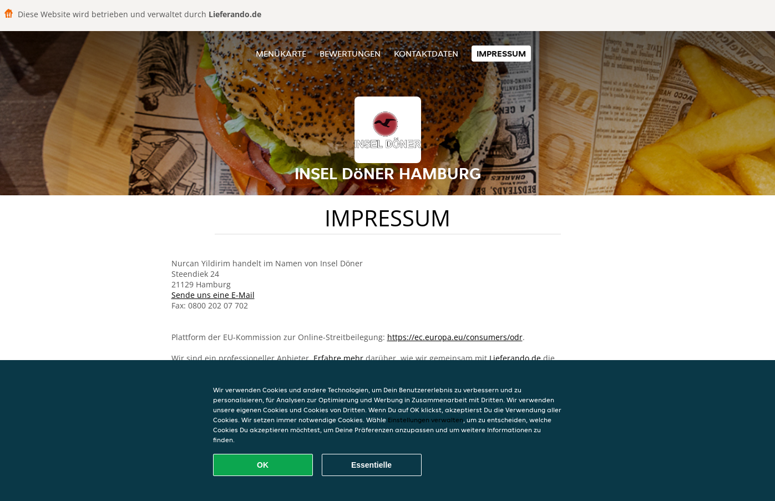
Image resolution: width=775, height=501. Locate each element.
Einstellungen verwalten (425, 420)
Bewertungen (350, 53)
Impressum (501, 53)
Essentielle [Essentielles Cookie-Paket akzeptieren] (371, 464)
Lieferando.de (515, 358)
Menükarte (281, 53)
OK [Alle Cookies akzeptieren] (263, 464)
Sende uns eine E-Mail (213, 295)
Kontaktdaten (426, 53)
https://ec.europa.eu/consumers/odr (455, 337)
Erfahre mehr (338, 358)
